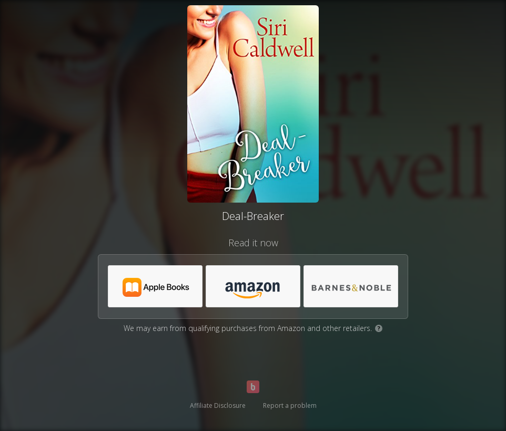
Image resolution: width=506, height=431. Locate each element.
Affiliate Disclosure (218, 405)
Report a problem (290, 405)
